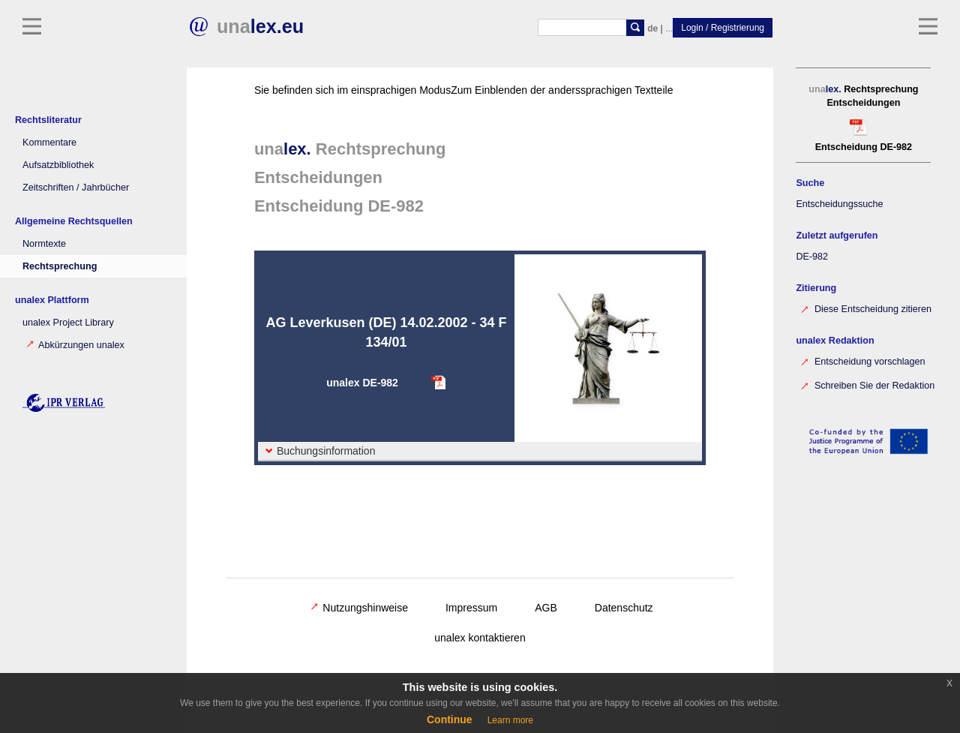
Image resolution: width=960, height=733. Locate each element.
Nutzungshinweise (359, 608)
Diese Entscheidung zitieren (865, 308)
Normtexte (44, 244)
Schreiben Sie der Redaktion (866, 384)
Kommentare (49, 142)
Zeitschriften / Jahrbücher (75, 187)
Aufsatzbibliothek (58, 165)
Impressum (471, 608)
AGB (546, 608)
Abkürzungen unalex (75, 345)
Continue (449, 719)
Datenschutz (624, 608)
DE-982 (811, 256)
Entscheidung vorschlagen (861, 360)
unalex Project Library (68, 322)
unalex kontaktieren (479, 638)
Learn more (510, 720)
